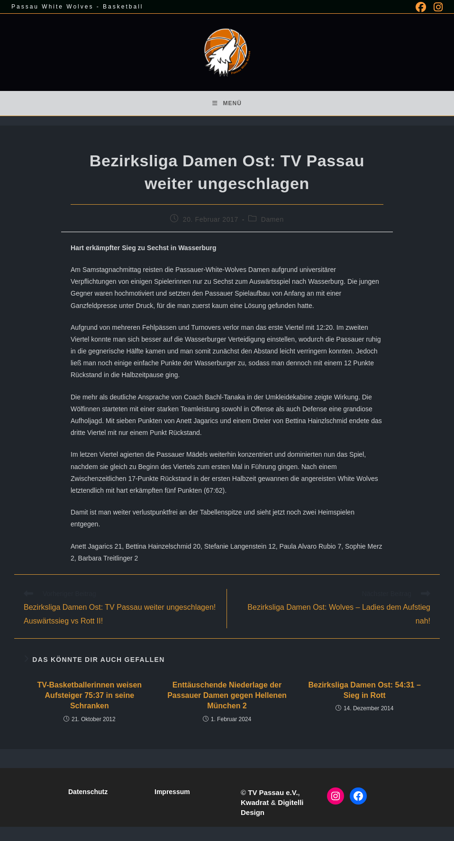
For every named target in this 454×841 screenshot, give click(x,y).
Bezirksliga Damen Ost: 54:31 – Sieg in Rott (364, 690)
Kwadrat (255, 802)
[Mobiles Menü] (227, 103)
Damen (272, 219)
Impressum (172, 792)
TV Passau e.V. (273, 792)
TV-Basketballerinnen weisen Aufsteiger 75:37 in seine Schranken (89, 695)
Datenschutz (88, 792)
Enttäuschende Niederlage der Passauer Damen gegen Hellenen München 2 (227, 695)
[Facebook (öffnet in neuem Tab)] (421, 7)
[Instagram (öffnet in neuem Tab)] (436, 7)
